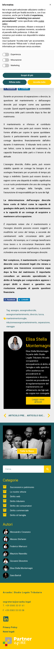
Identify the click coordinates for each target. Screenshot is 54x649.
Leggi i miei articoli (38, 400)
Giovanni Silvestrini (19, 561)
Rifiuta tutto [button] (14, 82)
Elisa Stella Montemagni (21, 568)
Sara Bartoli (15, 575)
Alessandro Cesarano (20, 532)
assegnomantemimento (17, 314)
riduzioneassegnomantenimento (21, 322)
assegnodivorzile (28, 310)
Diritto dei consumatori (21, 506)
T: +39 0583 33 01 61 (14, 605)
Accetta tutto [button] (39, 82)
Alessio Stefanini (18, 539)
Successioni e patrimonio (22, 487)
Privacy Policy (10, 627)
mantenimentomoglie (16, 318)
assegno (15, 310)
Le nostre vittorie (18, 492)
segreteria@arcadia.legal (17, 602)
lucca (41, 314)
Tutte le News (27, 451)
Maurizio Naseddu (18, 553)
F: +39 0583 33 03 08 (13, 610)
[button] (50, 4)
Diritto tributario (17, 501)
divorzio (34, 314)
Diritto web (15, 496)
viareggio (10, 326)
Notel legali (8, 631)
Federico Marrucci (18, 546)
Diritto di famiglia (18, 515)
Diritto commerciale (19, 510)
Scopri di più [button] (27, 75)
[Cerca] (47, 469)
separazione (44, 322)
